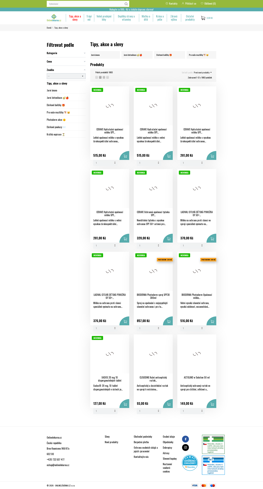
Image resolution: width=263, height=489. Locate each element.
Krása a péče (160, 17)
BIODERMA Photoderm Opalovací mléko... (197, 296)
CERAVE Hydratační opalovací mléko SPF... (109, 130)
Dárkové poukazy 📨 (56, 127)
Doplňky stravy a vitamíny (126, 17)
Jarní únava (52, 90)
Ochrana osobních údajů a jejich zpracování (146, 449)
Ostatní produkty (190, 17)
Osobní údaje (169, 436)
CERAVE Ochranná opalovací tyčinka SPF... (153, 213)
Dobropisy (167, 447)
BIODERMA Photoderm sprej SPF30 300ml (153, 296)
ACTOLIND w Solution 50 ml (197, 377)
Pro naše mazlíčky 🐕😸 (58, 112)
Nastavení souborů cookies (167, 467)
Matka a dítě (146, 17)
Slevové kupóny (170, 458)
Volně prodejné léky (104, 17)
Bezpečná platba (141, 442)
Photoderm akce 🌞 (56, 120)
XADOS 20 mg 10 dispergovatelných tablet (109, 379)
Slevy (107, 436)
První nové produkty (203, 72)
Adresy (166, 453)
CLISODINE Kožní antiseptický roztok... (153, 379)
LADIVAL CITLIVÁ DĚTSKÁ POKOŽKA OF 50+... (197, 213)
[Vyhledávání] (88, 4)
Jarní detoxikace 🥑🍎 (58, 98)
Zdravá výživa (173, 17)
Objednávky (168, 442)
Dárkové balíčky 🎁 (56, 105)
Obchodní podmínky (143, 436)
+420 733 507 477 (55, 459)
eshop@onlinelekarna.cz (58, 465)
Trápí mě (89, 17)
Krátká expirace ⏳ (56, 134)
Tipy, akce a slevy (75, 17)
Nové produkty (111, 442)
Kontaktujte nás (141, 457)
